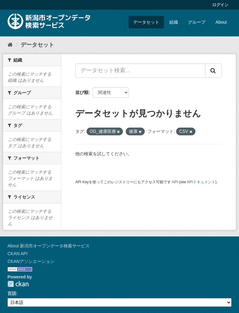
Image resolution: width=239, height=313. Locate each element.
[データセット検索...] (140, 70)
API (175, 182)
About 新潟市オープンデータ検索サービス (48, 245)
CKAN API (17, 253)
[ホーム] (10, 45)
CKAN (18, 284)
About (221, 22)
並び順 (81, 92)
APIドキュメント (201, 182)
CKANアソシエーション (30, 261)
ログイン (220, 4)
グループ (196, 22)
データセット (146, 22)
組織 (173, 22)
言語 (11, 293)
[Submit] (213, 70)
